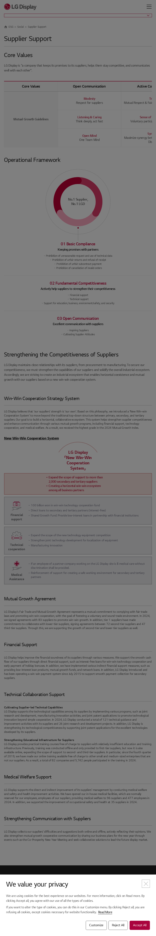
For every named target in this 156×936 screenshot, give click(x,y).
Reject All (118, 925)
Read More (105, 912)
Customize (96, 925)
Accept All (139, 925)
